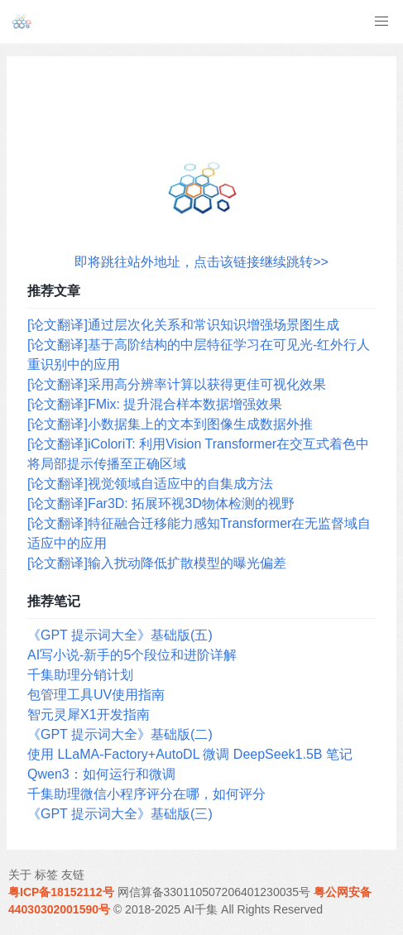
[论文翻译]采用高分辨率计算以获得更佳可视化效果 (176, 384)
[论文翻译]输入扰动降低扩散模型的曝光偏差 (156, 563)
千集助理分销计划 (80, 675)
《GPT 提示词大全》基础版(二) (120, 734)
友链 (72, 874)
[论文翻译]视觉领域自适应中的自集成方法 (150, 484)
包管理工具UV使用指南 (96, 695)
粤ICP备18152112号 (61, 892)
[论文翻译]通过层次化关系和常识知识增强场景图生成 (183, 325)
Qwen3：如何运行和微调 (101, 774)
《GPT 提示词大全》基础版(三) (120, 814)
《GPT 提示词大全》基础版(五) (120, 635)
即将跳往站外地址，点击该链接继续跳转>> (201, 262)
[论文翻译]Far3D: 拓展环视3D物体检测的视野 (161, 503)
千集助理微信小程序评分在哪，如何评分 (146, 794)
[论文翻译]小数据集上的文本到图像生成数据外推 (170, 424)
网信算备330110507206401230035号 (214, 892)
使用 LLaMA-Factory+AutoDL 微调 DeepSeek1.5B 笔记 (190, 754)
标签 (46, 874)
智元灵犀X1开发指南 (88, 714)
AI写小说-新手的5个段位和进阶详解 (132, 655)
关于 (19, 874)
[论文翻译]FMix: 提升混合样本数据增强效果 (154, 404)
